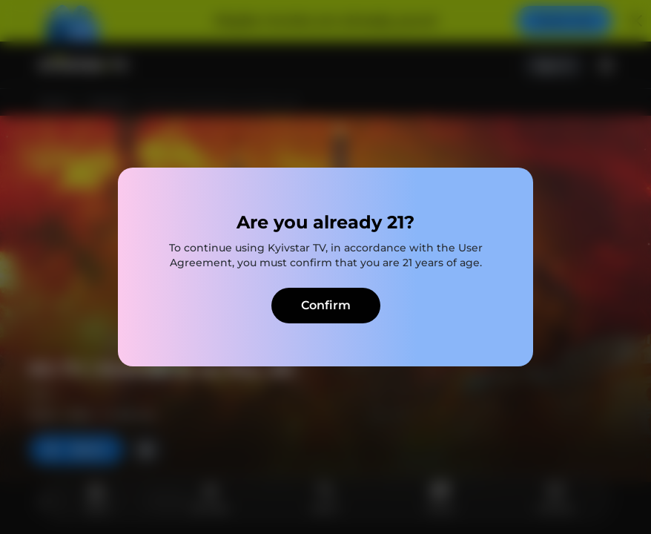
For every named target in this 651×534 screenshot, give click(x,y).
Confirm (326, 305)
